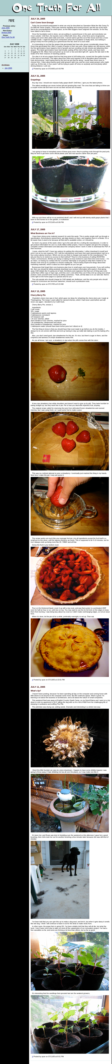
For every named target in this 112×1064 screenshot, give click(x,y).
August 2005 (6, 32)
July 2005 (8, 68)
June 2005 (6, 28)
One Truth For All (8, 37)
